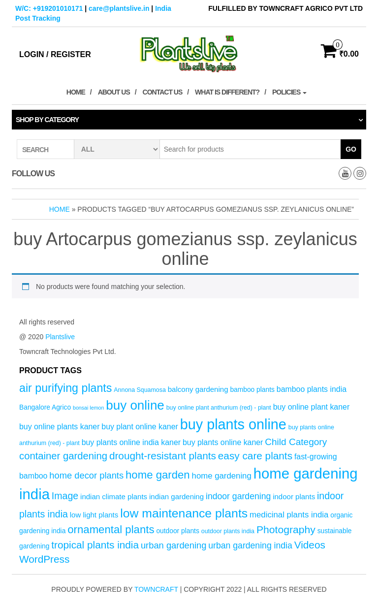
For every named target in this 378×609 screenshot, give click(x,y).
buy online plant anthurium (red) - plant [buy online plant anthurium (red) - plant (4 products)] (218, 407)
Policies (289, 92)
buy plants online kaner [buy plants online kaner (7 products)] (223, 442)
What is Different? (227, 92)
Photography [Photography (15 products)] (285, 529)
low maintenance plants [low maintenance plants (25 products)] (184, 513)
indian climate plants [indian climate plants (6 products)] (113, 496)
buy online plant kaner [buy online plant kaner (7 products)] (311, 407)
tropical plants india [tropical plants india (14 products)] (95, 544)
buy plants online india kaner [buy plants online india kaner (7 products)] (131, 442)
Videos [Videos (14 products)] (309, 544)
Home (75, 92)
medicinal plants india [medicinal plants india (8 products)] (289, 514)
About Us (114, 92)
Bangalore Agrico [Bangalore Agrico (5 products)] (45, 407)
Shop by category (47, 120)
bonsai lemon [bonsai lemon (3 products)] (88, 408)
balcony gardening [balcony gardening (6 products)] (198, 389)
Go (351, 149)
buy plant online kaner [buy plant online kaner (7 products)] (139, 426)
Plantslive (60, 337)
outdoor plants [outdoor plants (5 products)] (177, 531)
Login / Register (55, 54)
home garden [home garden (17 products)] (158, 475)
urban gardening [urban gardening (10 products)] (174, 545)
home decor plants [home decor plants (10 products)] (86, 475)
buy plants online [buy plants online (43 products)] (233, 424)
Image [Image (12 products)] (65, 495)
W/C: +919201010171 (49, 8)
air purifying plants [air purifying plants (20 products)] (65, 388)
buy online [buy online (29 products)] (135, 405)
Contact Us (163, 92)
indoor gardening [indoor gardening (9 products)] (238, 496)
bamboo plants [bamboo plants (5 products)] (252, 389)
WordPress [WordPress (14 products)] (44, 559)
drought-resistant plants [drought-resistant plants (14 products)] (162, 455)
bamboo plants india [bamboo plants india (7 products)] (311, 389)
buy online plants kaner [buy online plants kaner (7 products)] (59, 426)
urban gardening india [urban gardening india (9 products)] (250, 545)
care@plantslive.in (119, 8)
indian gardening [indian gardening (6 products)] (176, 496)
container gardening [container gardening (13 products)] (63, 455)
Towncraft (156, 589)
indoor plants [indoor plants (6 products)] (294, 496)
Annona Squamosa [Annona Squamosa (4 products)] (140, 389)
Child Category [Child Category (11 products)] (296, 442)
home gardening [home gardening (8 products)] (222, 476)
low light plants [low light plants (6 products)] (94, 515)
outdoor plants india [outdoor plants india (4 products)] (227, 531)
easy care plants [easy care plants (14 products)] (255, 455)
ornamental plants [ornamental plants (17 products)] (110, 529)
